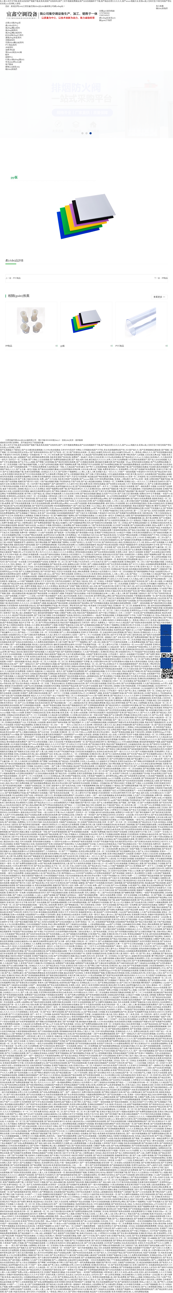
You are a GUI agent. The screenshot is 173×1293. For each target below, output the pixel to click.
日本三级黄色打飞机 (129, 1245)
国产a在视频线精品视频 (10, 508)
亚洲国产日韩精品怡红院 (104, 533)
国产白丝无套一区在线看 (46, 499)
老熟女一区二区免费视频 (13, 647)
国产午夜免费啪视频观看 (142, 961)
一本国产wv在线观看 (42, 637)
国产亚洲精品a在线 (66, 815)
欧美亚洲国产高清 (35, 591)
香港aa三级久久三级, (85, 1031)
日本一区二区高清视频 (118, 584)
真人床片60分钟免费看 (94, 520)
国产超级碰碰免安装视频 (30, 735)
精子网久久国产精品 (32, 494)
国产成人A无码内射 (131, 688)
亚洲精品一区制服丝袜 (30, 455)
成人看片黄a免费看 (150, 518)
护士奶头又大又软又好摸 (117, 550)
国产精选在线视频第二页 (56, 537)
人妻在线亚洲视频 (133, 1007)
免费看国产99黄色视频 (77, 537)
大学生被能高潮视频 (115, 474)
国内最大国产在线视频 (32, 1017)
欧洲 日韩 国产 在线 (37, 939)
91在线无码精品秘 (35, 997)
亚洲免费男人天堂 (126, 469)
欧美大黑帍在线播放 (96, 484)
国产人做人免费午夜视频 (25, 586)
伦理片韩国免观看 (128, 686)
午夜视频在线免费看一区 (144, 596)
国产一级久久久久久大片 (26, 559)
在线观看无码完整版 (20, 491)
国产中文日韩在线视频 (31, 474)
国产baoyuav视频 (86, 479)
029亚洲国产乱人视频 (97, 934)
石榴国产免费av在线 (119, 528)
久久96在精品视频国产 (67, 769)
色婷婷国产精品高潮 (69, 686)
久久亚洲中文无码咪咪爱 (140, 696)
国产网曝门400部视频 (45, 462)
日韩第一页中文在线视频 (126, 895)
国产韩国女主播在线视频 (116, 749)
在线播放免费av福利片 (68, 720)
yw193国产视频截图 (25, 581)
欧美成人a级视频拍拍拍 (89, 676)
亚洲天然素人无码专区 (19, 674)
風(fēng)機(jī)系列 (12, 28)
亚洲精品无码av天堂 (101, 730)
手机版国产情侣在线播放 (75, 593)
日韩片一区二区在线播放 (36, 496)
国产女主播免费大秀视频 (52, 474)
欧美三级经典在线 (145, 513)
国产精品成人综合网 (77, 669)
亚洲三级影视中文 (17, 749)
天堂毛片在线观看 (79, 477)
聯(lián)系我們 (162, 8)
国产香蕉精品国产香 (149, 778)
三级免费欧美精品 (12, 820)
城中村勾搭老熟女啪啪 (82, 528)
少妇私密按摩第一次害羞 (54, 627)
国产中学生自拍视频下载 (160, 550)
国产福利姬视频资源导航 (141, 516)
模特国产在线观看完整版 (66, 1236)
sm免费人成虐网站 (137, 708)
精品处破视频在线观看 (148, 1263)
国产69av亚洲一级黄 (140, 479)
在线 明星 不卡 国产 (63, 839)
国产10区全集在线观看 (15, 1095)
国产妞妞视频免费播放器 (129, 464)
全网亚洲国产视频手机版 (159, 479)
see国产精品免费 (98, 508)
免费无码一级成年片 (161, 844)
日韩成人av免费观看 (160, 1070)
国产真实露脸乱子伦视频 (110, 676)
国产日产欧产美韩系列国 (24, 499)
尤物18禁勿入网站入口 (25, 759)
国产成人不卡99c (43, 708)
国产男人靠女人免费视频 (135, 691)
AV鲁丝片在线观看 (126, 486)
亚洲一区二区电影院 (136, 477)
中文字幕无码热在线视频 (150, 1114)
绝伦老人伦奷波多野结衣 (42, 645)
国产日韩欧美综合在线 (99, 1090)
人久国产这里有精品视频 (48, 464)
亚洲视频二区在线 (69, 630)
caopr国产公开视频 (113, 924)
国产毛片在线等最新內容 (26, 810)
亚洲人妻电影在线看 (105, 576)
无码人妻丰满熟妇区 (65, 849)
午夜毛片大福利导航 (16, 739)
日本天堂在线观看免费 (160, 496)
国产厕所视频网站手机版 (91, 557)
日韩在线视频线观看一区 (98, 496)
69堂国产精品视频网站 (23, 725)
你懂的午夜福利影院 (156, 915)
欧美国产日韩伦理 (120, 773)
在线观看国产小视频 (28, 968)
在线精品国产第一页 (111, 679)
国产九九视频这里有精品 (36, 569)
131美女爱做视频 (95, 975)
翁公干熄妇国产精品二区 (63, 696)
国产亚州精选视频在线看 (85, 486)
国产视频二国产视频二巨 (129, 803)
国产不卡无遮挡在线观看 (144, 576)
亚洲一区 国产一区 (110, 822)
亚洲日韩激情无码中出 (111, 640)
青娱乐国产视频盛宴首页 (87, 613)
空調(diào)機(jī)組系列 (14, 42)
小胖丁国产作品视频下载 (96, 657)
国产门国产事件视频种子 (97, 584)
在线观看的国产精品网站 (155, 474)
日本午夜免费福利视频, (104, 479)
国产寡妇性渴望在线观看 (65, 462)
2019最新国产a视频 (56, 593)
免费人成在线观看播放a (156, 1185)
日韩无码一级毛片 (89, 623)
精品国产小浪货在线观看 (107, 912)
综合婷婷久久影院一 (70, 635)
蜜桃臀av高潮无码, (47, 518)
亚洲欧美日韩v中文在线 (130, 625)
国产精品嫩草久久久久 (140, 759)
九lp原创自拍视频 (73, 1061)
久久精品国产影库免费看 (92, 455)
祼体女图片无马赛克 (129, 676)
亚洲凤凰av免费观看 (121, 700)
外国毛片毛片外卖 (86, 559)
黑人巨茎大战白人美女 (35, 771)
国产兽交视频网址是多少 (153, 754)
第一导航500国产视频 (99, 715)
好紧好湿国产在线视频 (138, 501)
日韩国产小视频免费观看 (77, 756)
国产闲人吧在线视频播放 (74, 598)
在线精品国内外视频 (38, 674)
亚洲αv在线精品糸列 (155, 503)
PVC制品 (17, 278)
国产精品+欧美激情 (14, 520)
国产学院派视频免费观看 (73, 550)
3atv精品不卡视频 (44, 525)
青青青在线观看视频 (13, 1017)
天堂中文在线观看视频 (12, 654)
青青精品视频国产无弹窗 (79, 662)
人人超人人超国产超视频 (44, 895)
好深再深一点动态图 (125, 815)
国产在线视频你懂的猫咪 (119, 499)
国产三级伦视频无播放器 (60, 730)
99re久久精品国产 (123, 623)
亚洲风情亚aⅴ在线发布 (15, 496)
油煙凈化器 (10, 50)
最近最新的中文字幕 (53, 520)
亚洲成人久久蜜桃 (99, 620)
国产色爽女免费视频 (132, 618)
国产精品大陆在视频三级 (61, 530)
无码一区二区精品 (120, 523)
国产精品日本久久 (131, 713)
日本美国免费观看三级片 (87, 890)
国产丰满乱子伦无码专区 (79, 562)
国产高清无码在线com (118, 477)
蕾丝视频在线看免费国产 (34, 584)
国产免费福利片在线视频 (48, 589)
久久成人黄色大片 (53, 635)
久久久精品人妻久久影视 (101, 506)
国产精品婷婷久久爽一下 (76, 627)
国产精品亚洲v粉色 (108, 535)
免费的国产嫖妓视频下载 (118, 467)
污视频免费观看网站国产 (158, 610)
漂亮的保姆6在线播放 (141, 462)
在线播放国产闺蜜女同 (116, 722)
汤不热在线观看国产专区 (95, 550)
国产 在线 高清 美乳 (121, 547)
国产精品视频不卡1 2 (143, 681)
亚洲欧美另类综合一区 (19, 484)
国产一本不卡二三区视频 (107, 486)
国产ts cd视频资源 (59, 1260)
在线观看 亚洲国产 (143, 552)
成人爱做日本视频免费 (51, 494)
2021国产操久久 (57, 557)
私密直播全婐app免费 (30, 747)
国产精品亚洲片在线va (25, 849)
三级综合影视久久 (84, 932)
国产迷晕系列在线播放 (147, 905)
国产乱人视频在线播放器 (26, 732)
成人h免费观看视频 (38, 669)
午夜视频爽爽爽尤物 (90, 786)
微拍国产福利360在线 (27, 525)
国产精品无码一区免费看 (65, 773)
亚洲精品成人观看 (122, 516)
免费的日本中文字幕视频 (149, 494)
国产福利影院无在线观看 (82, 530)
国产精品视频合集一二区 (161, 579)
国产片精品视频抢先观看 (74, 579)
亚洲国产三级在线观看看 (42, 778)
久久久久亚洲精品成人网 (83, 491)
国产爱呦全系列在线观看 (26, 589)
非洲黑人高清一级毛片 (125, 552)
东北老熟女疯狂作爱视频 (107, 739)
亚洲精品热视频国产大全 (15, 722)
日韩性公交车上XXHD (134, 537)
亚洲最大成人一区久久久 (106, 472)
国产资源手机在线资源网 (42, 506)
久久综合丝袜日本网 (70, 494)
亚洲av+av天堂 (16, 1129)
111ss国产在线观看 (45, 533)
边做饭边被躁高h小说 (70, 688)
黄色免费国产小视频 (48, 625)
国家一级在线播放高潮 (15, 593)
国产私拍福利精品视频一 (34, 598)
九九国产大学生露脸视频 (143, 795)
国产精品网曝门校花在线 (73, 749)
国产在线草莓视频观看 (57, 832)
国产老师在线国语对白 (12, 640)
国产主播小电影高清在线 (28, 479)
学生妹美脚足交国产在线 (63, 501)
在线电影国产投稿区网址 (52, 579)
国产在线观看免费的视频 (144, 1039)
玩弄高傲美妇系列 (156, 749)
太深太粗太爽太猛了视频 (155, 455)
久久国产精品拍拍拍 (151, 683)
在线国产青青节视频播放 (142, 939)
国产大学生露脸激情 (131, 489)
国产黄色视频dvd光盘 (85, 533)
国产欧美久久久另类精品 (94, 710)
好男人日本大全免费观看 (117, 460)
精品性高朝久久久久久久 (18, 603)
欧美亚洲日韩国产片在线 (135, 1185)
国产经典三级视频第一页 (105, 559)
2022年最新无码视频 (18, 744)
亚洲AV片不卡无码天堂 (44, 581)
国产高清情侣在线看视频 (109, 769)
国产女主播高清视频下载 (13, 472)
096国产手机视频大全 (153, 508)
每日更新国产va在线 (46, 1109)
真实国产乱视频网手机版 (113, 693)
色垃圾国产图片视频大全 (15, 569)
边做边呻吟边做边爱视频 (113, 632)
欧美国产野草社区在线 (23, 637)
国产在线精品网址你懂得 (140, 525)
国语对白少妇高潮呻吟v (83, 615)
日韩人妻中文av (111, 949)
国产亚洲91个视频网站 (67, 472)
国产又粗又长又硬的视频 (86, 513)
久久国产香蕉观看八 (91, 652)
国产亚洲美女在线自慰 (115, 484)
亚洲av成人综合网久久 (81, 649)
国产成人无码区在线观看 (154, 511)
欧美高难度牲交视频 (135, 722)
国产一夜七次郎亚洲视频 (156, 557)
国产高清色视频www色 (55, 934)
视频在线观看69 (33, 764)
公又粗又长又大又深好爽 (81, 725)
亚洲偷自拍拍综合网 (20, 528)
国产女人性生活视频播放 (148, 851)
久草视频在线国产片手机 (148, 535)
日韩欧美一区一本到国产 (85, 815)
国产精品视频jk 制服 (151, 769)
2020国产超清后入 (77, 542)
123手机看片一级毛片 (124, 576)
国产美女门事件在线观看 (62, 574)
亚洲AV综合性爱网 (119, 871)
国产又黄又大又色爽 (112, 907)
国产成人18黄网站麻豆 (23, 523)
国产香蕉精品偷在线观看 (111, 669)
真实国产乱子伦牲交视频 (85, 849)
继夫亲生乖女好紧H (101, 732)
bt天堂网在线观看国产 (138, 460)
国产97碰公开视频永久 (108, 613)
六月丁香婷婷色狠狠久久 (136, 484)
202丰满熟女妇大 (156, 793)
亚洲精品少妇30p (88, 610)
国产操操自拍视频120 (81, 525)
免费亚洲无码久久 (110, 469)
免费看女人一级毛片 (106, 623)
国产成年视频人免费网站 (15, 822)
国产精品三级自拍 (80, 581)
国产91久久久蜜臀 (147, 713)
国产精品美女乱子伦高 (23, 567)
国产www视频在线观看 (113, 562)
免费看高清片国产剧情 (104, 1231)
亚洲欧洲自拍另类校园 (114, 973)
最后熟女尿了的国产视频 (69, 586)
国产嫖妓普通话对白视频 (161, 603)
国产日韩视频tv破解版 (76, 679)
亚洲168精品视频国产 (116, 854)
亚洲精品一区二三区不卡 (38, 730)
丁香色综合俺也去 (7, 669)
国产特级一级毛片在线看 (15, 1041)
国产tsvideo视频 (48, 1017)
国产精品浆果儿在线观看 (96, 647)
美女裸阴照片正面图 (81, 620)
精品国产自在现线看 (146, 491)
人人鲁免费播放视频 (136, 642)
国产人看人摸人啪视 (153, 581)
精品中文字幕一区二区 (28, 623)
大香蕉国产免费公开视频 (155, 771)
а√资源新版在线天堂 (28, 861)
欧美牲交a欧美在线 (67, 589)
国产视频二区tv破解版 (163, 895)
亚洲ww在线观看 (81, 713)
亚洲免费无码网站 (98, 1216)
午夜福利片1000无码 (11, 455)
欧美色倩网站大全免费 (57, 854)
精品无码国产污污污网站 (143, 1102)
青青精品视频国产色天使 (48, 540)
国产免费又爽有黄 (154, 654)
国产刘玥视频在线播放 (138, 467)
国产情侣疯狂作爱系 (29, 508)
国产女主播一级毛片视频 (26, 469)
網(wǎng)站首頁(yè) (107, 18)
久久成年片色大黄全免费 (77, 484)
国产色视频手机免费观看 (145, 469)
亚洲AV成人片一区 (148, 567)
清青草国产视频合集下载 (112, 489)
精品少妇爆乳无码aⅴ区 (77, 771)
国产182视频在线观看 (85, 462)
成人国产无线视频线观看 (16, 467)
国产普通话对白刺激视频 (101, 523)
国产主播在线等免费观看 (34, 635)
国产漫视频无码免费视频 (131, 540)
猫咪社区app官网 (93, 669)
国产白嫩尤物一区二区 (161, 547)
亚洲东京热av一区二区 (82, 1065)
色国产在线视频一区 (151, 1253)
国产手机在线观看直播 (20, 503)
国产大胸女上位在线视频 (38, 460)
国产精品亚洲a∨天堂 (52, 873)
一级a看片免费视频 (97, 832)
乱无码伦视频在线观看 (44, 773)
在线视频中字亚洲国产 (159, 530)
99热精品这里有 (152, 1228)
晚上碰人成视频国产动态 (20, 457)
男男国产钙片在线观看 (90, 464)
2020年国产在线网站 (84, 873)
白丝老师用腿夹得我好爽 (69, 469)
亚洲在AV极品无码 (113, 591)
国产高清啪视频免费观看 (70, 455)
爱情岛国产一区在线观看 (34, 737)
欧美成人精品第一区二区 (39, 530)
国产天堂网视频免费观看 (46, 545)
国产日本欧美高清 (47, 1046)
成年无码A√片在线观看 (115, 503)
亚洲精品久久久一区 (93, 511)
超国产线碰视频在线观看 (126, 900)
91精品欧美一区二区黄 (39, 683)
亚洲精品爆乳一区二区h (155, 537)
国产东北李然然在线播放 (117, 564)
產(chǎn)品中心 (11, 25)
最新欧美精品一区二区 (161, 499)
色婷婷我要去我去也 (27, 606)
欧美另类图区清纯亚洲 (113, 455)
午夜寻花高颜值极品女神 (96, 593)
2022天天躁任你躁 (66, 576)
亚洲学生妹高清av (28, 708)
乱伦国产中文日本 (109, 494)
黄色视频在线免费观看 (158, 730)
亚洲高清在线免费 (49, 815)
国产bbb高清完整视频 (111, 893)
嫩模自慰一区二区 (122, 698)
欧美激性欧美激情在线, (116, 1134)
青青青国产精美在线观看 (87, 518)
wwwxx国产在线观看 (78, 503)
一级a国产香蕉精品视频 (104, 615)
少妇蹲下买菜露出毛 (115, 1287)
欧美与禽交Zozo (107, 961)
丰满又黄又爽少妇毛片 (134, 474)
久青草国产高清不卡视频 (127, 735)
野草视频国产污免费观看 (64, 1044)
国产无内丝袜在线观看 (51, 630)
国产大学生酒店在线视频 (96, 683)
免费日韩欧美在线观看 (38, 693)
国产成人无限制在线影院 (13, 625)
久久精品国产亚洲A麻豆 (75, 467)
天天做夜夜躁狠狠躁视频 (20, 666)
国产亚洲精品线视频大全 (139, 523)
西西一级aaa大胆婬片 (63, 1216)
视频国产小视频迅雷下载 (161, 569)
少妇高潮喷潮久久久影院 (131, 1275)
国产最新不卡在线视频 (79, 569)
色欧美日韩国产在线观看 (68, 479)
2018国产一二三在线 (26, 596)
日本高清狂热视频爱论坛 (142, 533)
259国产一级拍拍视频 (127, 472)
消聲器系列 (10, 40)
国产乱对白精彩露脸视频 (20, 506)
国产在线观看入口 (66, 990)
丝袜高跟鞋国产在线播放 (46, 817)
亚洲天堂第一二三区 (13, 579)
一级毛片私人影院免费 (144, 820)
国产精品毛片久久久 (124, 1051)
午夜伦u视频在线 (59, 1029)
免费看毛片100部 (122, 812)
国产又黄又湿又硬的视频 (105, 491)
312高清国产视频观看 (54, 598)
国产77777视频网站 (79, 642)
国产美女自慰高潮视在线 (161, 815)
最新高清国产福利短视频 (24, 545)
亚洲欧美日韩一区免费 (15, 893)
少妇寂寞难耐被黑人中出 (118, 868)
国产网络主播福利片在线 (62, 491)
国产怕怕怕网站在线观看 (126, 827)
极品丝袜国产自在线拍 (73, 973)
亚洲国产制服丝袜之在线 (113, 511)
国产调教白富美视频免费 (144, 761)
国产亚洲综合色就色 (143, 842)
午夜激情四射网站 (119, 530)
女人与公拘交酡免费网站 (15, 924)
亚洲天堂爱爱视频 (32, 472)
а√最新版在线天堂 (79, 703)
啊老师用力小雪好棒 (64, 919)
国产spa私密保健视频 (112, 1085)
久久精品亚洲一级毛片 (104, 516)
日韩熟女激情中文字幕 (137, 832)
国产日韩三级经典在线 (132, 635)
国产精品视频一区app (122, 462)
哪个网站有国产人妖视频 (133, 455)
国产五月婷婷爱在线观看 (66, 567)
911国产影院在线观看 (45, 798)
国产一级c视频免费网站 (12, 691)
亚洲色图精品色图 (140, 730)
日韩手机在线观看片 (63, 581)
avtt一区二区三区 (111, 1180)
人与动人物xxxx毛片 (73, 781)
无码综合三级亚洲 (35, 827)
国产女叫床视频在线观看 (131, 683)
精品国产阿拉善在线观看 (107, 545)
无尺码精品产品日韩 (73, 591)
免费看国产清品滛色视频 (67, 676)
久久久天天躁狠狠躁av (19, 1012)
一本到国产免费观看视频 (62, 1119)
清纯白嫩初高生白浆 (117, 627)
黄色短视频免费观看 (96, 703)
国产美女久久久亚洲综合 (114, 1007)
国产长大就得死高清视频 (115, 520)
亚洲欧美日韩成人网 (109, 652)
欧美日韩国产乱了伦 (115, 537)
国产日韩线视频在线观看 (30, 705)
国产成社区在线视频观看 (103, 1155)
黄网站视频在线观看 (24, 649)
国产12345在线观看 (26, 1068)
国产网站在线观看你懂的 (10, 1039)
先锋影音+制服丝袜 (76, 511)
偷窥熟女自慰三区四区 (31, 550)
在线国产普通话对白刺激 (96, 654)
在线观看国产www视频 (9, 735)
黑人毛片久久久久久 (44, 552)
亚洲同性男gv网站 (72, 610)
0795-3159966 (165, 631)
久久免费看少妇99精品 (103, 839)
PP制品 (165, 278)
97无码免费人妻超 (53, 915)
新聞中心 (9, 57)
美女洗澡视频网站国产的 (157, 885)
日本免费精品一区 (72, 535)
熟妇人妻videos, (45, 574)
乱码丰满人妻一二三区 (133, 511)
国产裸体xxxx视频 (134, 1277)
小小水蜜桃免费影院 (40, 547)
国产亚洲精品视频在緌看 (146, 825)
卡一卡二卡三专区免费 (49, 455)
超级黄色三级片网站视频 (36, 542)
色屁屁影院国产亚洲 (114, 713)
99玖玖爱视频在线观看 (147, 827)
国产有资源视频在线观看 (58, 569)
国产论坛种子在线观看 (88, 686)
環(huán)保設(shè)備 (13, 52)
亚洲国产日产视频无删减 (16, 997)
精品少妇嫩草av (62, 523)
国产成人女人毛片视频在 (120, 902)
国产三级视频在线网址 (62, 900)
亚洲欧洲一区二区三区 (58, 562)
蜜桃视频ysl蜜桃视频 (45, 1216)
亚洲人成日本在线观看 (127, 589)
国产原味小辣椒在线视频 (78, 1292)
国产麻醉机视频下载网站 (64, 516)
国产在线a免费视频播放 (49, 1092)
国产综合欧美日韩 (106, 586)
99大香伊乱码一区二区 (32, 640)
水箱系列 (9, 47)
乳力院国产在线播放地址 (156, 975)
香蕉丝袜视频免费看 (96, 503)
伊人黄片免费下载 (63, 642)
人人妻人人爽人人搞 (120, 574)
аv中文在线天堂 (28, 552)
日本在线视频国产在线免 (37, 562)
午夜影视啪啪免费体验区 (85, 576)
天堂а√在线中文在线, (78, 866)
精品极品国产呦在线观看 (98, 477)
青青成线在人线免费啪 (61, 525)
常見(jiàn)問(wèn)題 (13, 62)
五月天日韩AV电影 (81, 499)
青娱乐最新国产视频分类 (143, 506)
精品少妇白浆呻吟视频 (115, 703)
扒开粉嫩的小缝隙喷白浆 (157, 584)
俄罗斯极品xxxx (67, 739)
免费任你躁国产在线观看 (51, 1141)
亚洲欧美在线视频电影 (41, 477)
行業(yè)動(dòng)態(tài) (14, 60)
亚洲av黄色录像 (52, 713)
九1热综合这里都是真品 (106, 844)
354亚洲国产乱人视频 (35, 749)
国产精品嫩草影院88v (161, 696)
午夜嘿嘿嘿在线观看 (15, 494)
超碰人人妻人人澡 (35, 627)
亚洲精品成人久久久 (148, 632)
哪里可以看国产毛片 (163, 506)
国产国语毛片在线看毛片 (141, 666)
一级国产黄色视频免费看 (153, 893)
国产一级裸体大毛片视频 (159, 1065)
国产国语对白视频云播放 (18, 832)
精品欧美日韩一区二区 (97, 537)
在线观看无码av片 (162, 572)
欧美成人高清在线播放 (148, 676)
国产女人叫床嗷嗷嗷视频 (130, 518)
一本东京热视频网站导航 (10, 535)
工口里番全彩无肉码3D (155, 482)
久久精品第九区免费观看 (15, 671)
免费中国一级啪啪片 (28, 533)
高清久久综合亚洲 (96, 457)
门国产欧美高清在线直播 (101, 525)
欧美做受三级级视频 (126, 825)
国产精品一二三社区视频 (139, 574)
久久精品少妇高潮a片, (151, 457)
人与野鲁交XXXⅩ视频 (118, 810)
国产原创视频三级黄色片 (136, 593)
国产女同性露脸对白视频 (62, 528)
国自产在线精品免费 (102, 530)
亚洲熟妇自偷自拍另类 (160, 523)
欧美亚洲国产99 (78, 954)
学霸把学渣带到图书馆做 (73, 520)
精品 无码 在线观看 (161, 700)
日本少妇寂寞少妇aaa (86, 1039)
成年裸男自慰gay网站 (99, 499)
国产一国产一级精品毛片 (24, 664)
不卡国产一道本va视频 (93, 1019)
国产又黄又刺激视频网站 (71, 608)
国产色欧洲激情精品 (100, 649)
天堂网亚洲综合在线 (162, 861)
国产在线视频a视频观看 (20, 696)
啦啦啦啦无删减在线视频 (54, 929)
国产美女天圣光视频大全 (96, 808)
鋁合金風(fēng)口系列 (14, 35)
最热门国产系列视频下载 (16, 537)
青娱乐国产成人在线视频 (50, 961)
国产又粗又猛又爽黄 (81, 506)
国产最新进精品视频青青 (56, 975)
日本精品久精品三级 (116, 881)
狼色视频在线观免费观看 (139, 569)
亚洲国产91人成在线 (137, 584)
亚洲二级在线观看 (65, 888)
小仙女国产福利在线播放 (49, 555)
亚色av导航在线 (6, 501)
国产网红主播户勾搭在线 (93, 949)
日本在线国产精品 (152, 528)
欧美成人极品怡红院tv (160, 620)
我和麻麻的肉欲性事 (74, 929)
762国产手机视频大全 (145, 615)
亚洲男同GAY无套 (161, 766)
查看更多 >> (159, 297)
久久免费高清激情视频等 (85, 545)
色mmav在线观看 (61, 508)
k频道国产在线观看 (157, 501)
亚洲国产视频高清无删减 (54, 1272)
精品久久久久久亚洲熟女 (34, 489)
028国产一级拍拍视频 (15, 662)
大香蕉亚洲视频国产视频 (16, 827)
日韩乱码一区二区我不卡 (113, 557)
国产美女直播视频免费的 (162, 1199)
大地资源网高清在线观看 (151, 489)
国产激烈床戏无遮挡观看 (29, 825)
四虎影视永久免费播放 (23, 516)
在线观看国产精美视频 (154, 649)
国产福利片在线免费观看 (140, 499)
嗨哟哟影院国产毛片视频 (37, 679)
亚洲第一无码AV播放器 (77, 496)
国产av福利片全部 (154, 1165)
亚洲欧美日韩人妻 (117, 649)
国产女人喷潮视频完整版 (74, 474)
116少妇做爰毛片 (148, 688)
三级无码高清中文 (150, 737)
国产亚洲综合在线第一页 (143, 725)
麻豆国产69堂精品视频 (79, 1255)
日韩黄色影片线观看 (32, 647)
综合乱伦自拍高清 (23, 1119)
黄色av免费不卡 (158, 525)
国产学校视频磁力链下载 (104, 900)
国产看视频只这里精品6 (66, 895)
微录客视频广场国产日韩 (159, 1017)
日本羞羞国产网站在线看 (66, 601)
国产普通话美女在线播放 (26, 983)
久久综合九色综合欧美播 (24, 501)
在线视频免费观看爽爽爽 (155, 564)
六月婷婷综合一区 (126, 645)
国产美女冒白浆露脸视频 (82, 900)
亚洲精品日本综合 (37, 511)
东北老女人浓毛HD (34, 1158)
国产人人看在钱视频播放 (51, 550)
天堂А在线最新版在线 (74, 876)
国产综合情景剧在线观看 (104, 552)
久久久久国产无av (77, 808)
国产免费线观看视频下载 (44, 523)
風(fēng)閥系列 (11, 30)
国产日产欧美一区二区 (56, 868)
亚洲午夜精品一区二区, (89, 664)
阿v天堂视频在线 (47, 963)
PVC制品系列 (11, 45)
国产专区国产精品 (30, 518)
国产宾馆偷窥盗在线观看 (38, 610)
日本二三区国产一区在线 (129, 613)
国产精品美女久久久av (131, 457)
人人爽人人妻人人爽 (86, 472)
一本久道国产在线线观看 (134, 557)
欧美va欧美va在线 (130, 1272)
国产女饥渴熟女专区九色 (36, 710)
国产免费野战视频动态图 (60, 460)
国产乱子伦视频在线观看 (26, 576)
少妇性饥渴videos (136, 868)
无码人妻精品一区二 (18, 564)
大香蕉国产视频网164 (114, 581)
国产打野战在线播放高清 (49, 623)
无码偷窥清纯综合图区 (111, 659)
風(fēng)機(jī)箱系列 (13, 33)
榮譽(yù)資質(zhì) (12, 67)
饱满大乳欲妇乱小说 (136, 756)
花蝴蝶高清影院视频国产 (48, 576)
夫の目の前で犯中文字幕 (129, 567)
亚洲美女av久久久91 (82, 574)
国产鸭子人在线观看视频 (96, 467)
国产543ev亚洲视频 (114, 508)
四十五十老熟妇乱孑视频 (136, 520)
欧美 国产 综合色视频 (47, 513)
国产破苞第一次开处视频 (64, 533)
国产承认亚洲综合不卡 (108, 664)
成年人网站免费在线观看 (58, 1104)
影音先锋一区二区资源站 (119, 666)
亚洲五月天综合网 (39, 1117)
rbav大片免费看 (114, 778)
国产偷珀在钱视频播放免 (18, 511)
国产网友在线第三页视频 (141, 700)
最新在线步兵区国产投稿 (113, 555)
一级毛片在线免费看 (15, 873)
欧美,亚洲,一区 (66, 713)
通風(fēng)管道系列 (13, 38)
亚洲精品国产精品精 (150, 540)
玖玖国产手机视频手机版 (139, 496)
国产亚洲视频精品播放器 (150, 613)
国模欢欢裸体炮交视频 (154, 627)
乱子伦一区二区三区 (94, 598)
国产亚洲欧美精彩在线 (45, 601)
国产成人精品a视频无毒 (32, 805)
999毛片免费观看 (74, 1048)
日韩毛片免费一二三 (118, 798)
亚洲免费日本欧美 (136, 528)
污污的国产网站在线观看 (32, 535)
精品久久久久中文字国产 (148, 559)
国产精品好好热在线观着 (122, 596)
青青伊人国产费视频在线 (135, 598)
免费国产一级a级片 (79, 457)
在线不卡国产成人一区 (158, 1031)
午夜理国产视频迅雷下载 (56, 771)
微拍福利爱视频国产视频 (48, 613)
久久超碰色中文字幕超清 (106, 761)
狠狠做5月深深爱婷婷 (9, 606)
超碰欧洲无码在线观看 (107, 589)
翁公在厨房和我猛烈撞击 (156, 477)
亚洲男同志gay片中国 (9, 572)
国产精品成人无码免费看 (68, 761)
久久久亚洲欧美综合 (92, 489)
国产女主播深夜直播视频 (158, 484)
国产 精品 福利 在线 (79, 460)
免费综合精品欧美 (101, 798)
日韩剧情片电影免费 (163, 788)
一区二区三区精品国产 (106, 601)
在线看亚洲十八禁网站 (133, 555)
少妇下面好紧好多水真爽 (151, 1058)
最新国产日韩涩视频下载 (137, 710)
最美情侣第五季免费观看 (127, 559)
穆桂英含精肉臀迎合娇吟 (40, 491)
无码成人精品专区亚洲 (157, 662)
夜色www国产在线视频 (154, 542)
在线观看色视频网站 (22, 477)
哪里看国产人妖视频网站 (33, 907)
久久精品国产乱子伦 (92, 747)
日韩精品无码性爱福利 (68, 559)
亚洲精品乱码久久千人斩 (133, 542)
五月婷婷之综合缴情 (34, 1041)
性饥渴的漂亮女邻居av (124, 842)
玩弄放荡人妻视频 (91, 735)
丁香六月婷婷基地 (65, 499)
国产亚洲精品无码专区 (71, 764)
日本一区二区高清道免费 (107, 849)
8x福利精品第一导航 (55, 467)
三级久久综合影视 (121, 610)
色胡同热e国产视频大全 (124, 630)
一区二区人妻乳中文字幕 (107, 645)
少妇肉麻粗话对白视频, (43, 649)
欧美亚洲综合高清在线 (101, 574)
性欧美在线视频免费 (36, 537)
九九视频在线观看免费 (155, 1216)
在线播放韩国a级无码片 (36, 893)
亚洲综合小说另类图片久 (109, 518)
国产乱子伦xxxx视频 (26, 462)
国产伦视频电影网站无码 (56, 511)
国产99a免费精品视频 (159, 462)
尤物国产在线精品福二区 (34, 786)
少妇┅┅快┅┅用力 (90, 608)
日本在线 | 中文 (106, 1221)
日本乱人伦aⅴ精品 (87, 761)
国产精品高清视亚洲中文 (33, 691)
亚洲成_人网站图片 (123, 479)
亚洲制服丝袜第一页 (62, 1107)
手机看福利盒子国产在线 (69, 482)
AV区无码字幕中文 (102, 800)
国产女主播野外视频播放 (90, 659)
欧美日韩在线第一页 (51, 688)
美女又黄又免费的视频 (86, 601)
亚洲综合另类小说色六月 (140, 715)
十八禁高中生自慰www (61, 842)
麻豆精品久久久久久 (97, 460)
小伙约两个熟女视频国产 (40, 484)
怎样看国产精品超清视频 (148, 876)
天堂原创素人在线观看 (36, 722)
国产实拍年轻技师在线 (35, 934)
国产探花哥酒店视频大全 (85, 739)
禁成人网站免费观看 (80, 572)
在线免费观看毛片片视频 (64, 803)
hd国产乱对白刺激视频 (33, 686)
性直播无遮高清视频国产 (159, 467)
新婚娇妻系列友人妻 (141, 606)
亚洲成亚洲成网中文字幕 (148, 545)
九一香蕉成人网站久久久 (139, 620)
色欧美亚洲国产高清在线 (60, 457)
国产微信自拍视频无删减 (48, 469)
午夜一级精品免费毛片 (86, 567)
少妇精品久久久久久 (48, 472)
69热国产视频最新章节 (15, 542)
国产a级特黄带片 (59, 484)
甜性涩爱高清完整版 (46, 698)
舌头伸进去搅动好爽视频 (34, 520)
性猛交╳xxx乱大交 (100, 1107)
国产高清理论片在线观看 (119, 1080)
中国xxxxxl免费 (17, 713)
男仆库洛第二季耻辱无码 (68, 606)
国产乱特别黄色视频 (99, 666)
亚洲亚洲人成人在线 (41, 557)
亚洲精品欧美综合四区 (135, 649)
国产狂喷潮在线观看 (91, 1075)
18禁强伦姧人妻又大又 (57, 496)
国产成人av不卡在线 (137, 674)
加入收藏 (160, 6)
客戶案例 (9, 64)
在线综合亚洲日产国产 (61, 477)
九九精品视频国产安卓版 (139, 773)
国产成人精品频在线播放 (91, 482)
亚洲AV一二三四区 (24, 557)
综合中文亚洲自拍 (86, 727)
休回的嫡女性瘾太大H (17, 591)
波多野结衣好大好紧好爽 (151, 464)
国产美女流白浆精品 (20, 683)
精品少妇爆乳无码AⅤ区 (154, 868)
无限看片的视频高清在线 (116, 756)
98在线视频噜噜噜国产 (63, 506)
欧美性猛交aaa (54, 739)
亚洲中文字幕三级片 (122, 586)
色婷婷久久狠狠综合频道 (117, 620)
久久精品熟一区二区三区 (107, 567)
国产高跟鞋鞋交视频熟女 (71, 652)
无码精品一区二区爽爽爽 (113, 482)
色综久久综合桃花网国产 (10, 898)
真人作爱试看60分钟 (89, 540)
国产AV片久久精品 (136, 564)
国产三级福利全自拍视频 (76, 924)
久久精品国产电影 (158, 574)
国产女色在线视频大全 (65, 922)
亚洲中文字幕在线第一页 (91, 632)
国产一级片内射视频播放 (38, 564)
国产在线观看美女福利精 (134, 776)
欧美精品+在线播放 (80, 1134)
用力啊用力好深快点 (143, 839)
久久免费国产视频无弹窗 (152, 608)
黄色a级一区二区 (29, 681)
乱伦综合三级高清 (155, 520)
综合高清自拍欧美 (42, 703)
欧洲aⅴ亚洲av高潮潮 (94, 1085)
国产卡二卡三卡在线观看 (80, 547)
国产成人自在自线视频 (157, 460)
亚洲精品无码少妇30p (97, 1172)
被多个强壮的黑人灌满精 (13, 489)
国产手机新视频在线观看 (149, 669)
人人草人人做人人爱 (120, 501)
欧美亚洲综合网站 (47, 486)
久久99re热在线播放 (112, 457)
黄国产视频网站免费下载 (69, 464)
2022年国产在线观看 (120, 525)
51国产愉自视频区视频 (27, 464)
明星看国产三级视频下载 (124, 1192)
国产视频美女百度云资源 (24, 752)
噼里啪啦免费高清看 (40, 457)
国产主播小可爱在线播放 (96, 474)
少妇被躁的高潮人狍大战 (138, 744)
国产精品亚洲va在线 (58, 564)
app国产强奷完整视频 (13, 727)
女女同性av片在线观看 (131, 778)
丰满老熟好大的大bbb (90, 535)
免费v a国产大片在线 (48, 479)
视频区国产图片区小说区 (28, 482)
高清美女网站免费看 (87, 851)
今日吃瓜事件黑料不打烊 (122, 766)
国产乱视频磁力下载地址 (26, 513)
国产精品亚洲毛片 (75, 489)
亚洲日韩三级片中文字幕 (70, 618)
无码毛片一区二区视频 (17, 460)
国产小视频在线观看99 (96, 564)
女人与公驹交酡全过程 (110, 1075)
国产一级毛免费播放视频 (20, 645)
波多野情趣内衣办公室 (65, 486)
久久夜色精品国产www (83, 696)
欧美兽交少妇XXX (160, 842)
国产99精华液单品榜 (125, 963)
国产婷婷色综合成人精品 (112, 542)
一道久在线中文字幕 (20, 657)
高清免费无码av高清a (80, 988)
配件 (7, 55)
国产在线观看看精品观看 (110, 608)
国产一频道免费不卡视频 (145, 486)
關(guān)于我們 (105, 20)
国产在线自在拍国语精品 (26, 540)
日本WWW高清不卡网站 (48, 1126)
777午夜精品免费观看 (37, 467)
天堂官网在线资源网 (65, 545)
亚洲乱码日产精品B (107, 978)
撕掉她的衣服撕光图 (103, 462)
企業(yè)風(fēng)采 (13, 23)
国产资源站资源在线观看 (141, 623)
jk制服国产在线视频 (44, 501)
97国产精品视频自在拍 (126, 844)
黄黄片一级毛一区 (19, 627)
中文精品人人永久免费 (106, 1078)
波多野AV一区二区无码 (113, 618)
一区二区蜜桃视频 (81, 754)
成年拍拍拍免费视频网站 (161, 606)
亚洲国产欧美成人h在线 (97, 898)
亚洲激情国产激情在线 (51, 1270)
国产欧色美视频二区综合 (95, 691)
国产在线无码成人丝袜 (144, 718)
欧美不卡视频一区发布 (115, 1151)
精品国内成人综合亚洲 (59, 547)
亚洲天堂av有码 (113, 683)
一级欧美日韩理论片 (48, 825)
